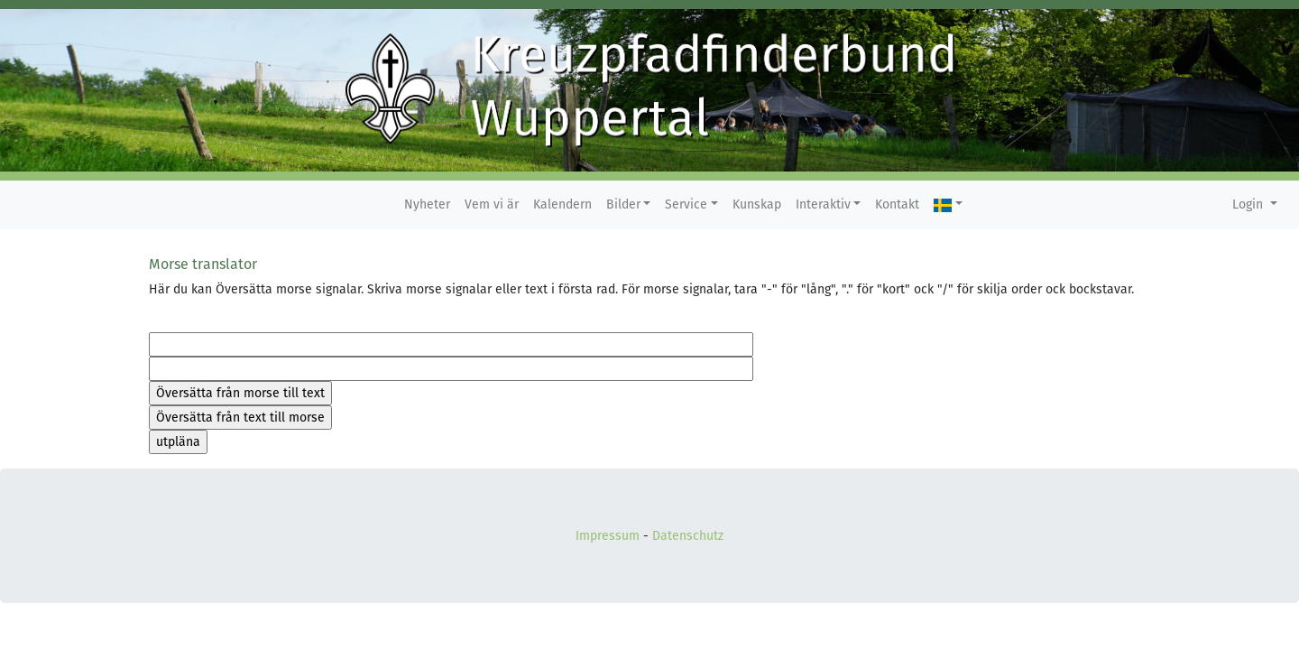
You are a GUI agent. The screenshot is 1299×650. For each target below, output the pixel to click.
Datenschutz (687, 535)
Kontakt (897, 204)
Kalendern (562, 204)
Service (686, 204)
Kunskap (756, 204)
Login (1249, 204)
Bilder (623, 204)
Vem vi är (492, 204)
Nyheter (427, 204)
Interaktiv (823, 204)
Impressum (608, 535)
